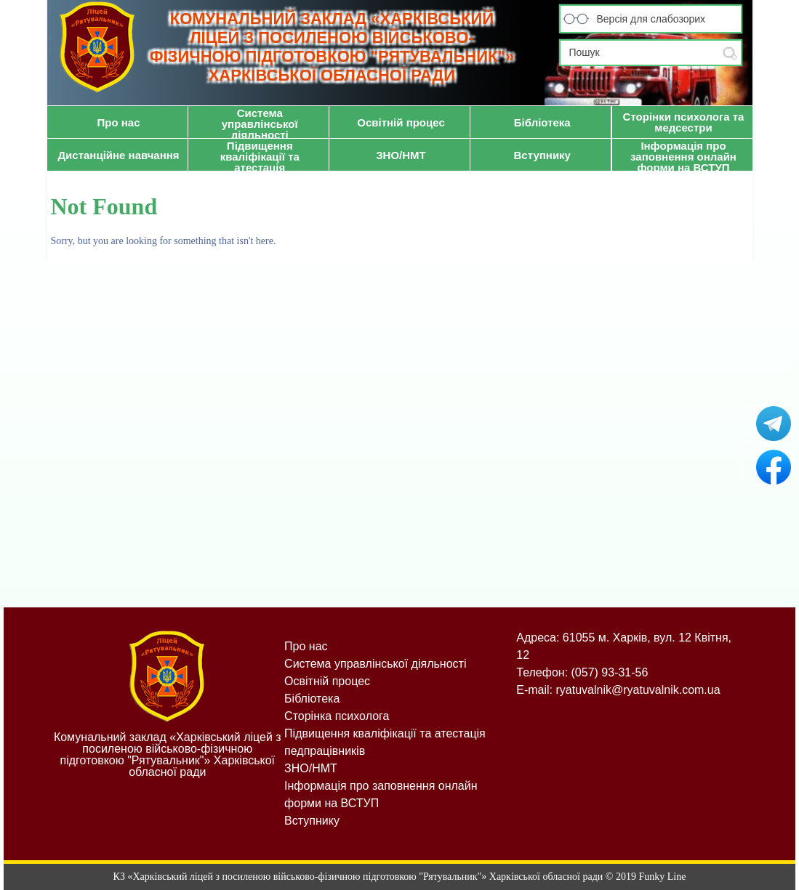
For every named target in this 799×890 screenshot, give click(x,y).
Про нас (305, 646)
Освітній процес (327, 681)
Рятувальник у (773, 423)
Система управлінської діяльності (375, 664)
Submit (730, 53)
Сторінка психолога (336, 716)
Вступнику (312, 820)
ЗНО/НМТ (310, 768)
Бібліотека (312, 698)
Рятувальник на (773, 467)
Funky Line (662, 876)
